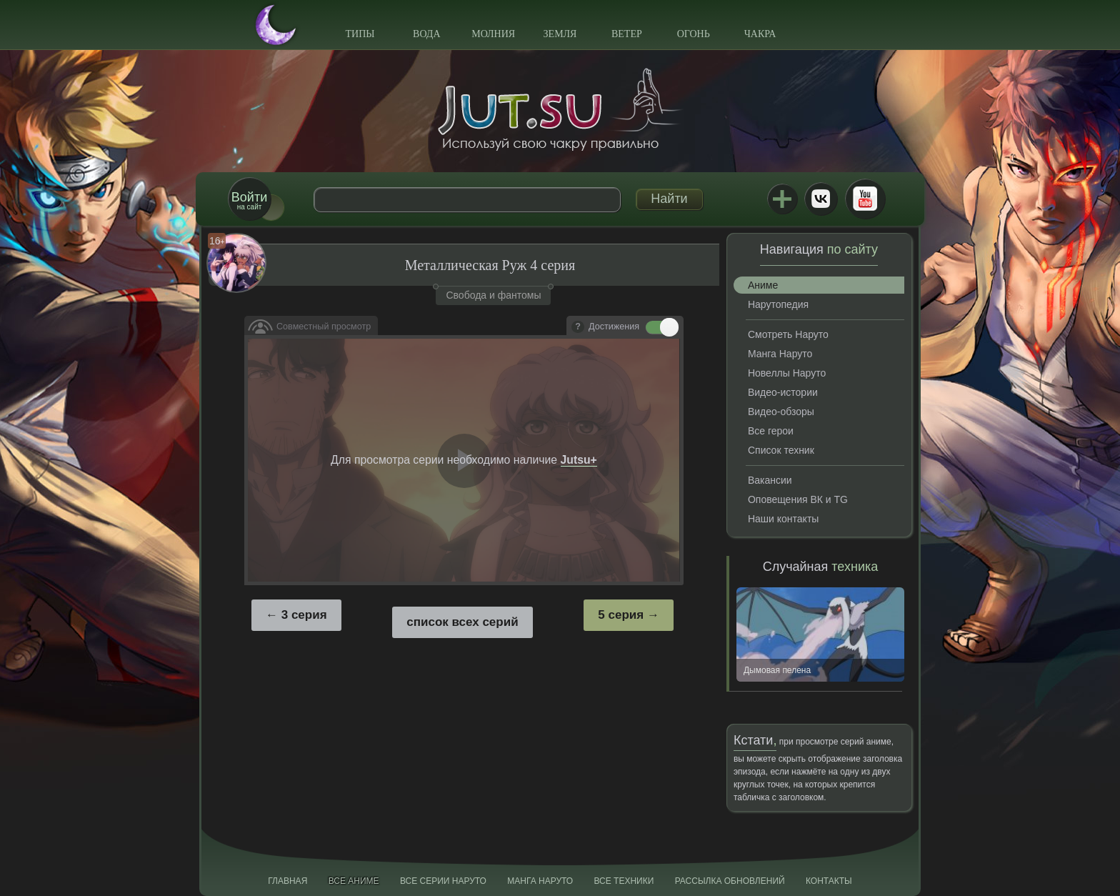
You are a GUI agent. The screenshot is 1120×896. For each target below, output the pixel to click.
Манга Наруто (780, 353)
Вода (426, 34)
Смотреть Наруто (788, 334)
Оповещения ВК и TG (798, 499)
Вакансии (770, 480)
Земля (560, 34)
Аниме (763, 285)
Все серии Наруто (443, 881)
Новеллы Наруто (787, 373)
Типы (359, 34)
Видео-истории (783, 392)
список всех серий (462, 622)
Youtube (865, 199)
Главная (287, 881)
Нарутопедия (778, 304)
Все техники (624, 881)
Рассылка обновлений (730, 881)
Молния (493, 34)
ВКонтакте (820, 198)
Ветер (626, 34)
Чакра (760, 34)
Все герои (771, 431)
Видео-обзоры (781, 411)
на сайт (249, 200)
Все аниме (354, 881)
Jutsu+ (782, 199)
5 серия (621, 615)
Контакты (829, 881)
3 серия (304, 615)
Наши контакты (783, 518)
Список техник (781, 450)
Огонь (693, 34)
